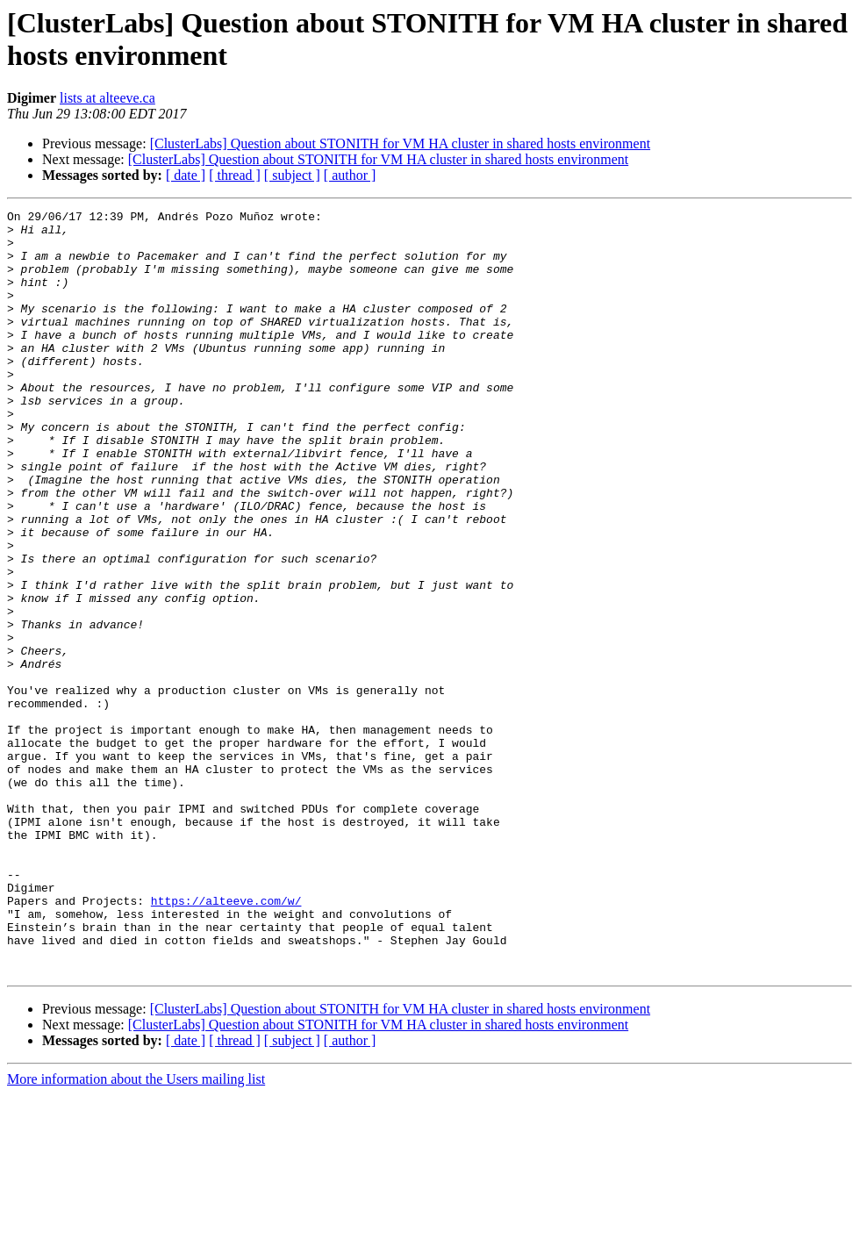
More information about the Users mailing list (136, 1231)
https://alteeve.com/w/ (226, 1040)
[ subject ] (292, 175)
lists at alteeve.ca (107, 97)
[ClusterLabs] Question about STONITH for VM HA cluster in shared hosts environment (400, 143)
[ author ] (350, 175)
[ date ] (185, 175)
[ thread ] (235, 175)
